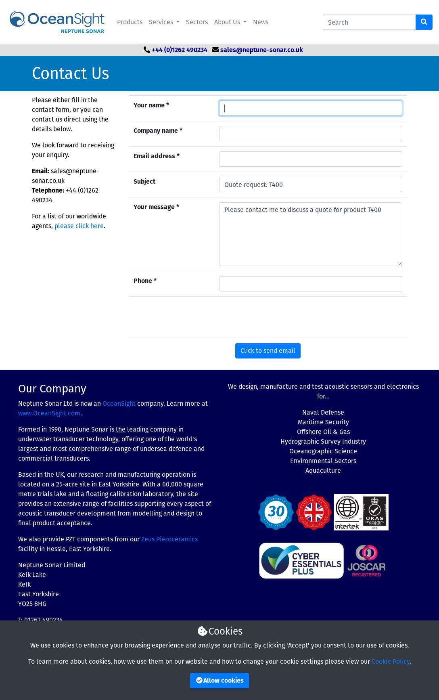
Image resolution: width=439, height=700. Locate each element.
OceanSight (119, 403)
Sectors (197, 22)
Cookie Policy (391, 661)
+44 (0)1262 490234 (179, 50)
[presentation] (280, 317)
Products (129, 22)
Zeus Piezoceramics (169, 539)
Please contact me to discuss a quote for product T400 (310, 234)
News (260, 22)
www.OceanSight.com (49, 413)
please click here (79, 226)
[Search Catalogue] (369, 22)
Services (162, 22)
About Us (228, 22)
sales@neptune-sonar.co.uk (261, 50)
